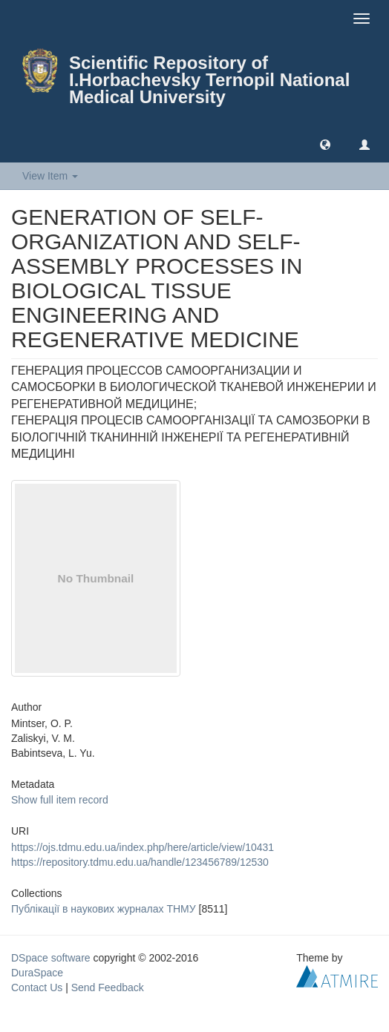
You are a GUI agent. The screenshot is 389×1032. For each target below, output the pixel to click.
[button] (325, 144)
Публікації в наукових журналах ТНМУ (103, 909)
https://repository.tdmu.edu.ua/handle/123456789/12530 (140, 862)
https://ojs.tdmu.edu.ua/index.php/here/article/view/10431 (142, 847)
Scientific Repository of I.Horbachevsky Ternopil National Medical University (209, 80)
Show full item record (59, 800)
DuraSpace (37, 973)
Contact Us (36, 987)
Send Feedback (107, 987)
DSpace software (51, 958)
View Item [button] (50, 176)
